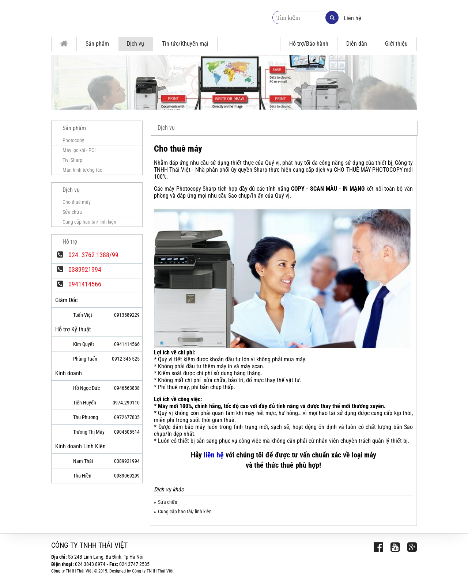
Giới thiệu (396, 43)
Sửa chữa (167, 502)
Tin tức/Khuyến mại (185, 43)
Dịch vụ (135, 43)
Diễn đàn (356, 43)
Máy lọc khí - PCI (79, 150)
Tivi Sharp (72, 160)
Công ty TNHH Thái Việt (153, 571)
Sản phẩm (97, 43)
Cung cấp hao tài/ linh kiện (185, 511)
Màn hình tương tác (82, 170)
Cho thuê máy (77, 202)
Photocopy (73, 140)
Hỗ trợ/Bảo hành (308, 43)
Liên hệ (352, 18)
